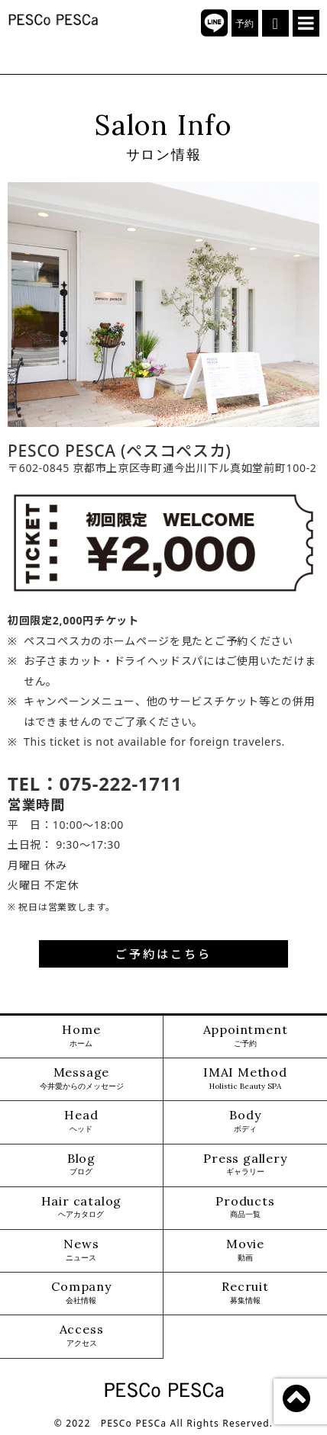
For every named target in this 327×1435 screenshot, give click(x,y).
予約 (244, 23)
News (81, 1250)
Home (81, 1036)
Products (244, 1207)
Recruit (245, 1293)
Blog (81, 1165)
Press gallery (245, 1165)
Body (245, 1121)
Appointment (245, 1036)
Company (81, 1293)
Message (82, 1078)
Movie (245, 1250)
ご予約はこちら (163, 953)
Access (82, 1335)
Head (81, 1121)
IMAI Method (245, 1078)
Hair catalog (81, 1207)
